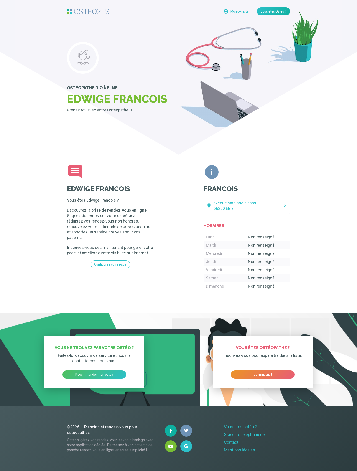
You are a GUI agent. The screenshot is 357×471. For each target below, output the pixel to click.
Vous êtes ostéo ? (240, 426)
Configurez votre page (110, 264)
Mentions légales (239, 450)
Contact (231, 442)
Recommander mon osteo (94, 374)
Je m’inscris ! (263, 374)
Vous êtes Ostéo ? (273, 11)
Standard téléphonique (244, 434)
